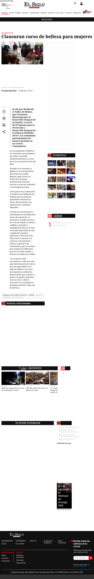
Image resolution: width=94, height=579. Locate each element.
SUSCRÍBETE (5, 14)
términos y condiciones (79, 566)
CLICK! (4, 544)
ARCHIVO (69, 13)
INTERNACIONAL (34, 13)
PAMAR (31, 295)
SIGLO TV (62, 13)
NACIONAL (25, 13)
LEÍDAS (57, 215)
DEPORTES (51, 13)
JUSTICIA (11, 13)
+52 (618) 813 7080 (76, 572)
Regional (47, 19)
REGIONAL (18, 13)
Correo (4, 126)
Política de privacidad (20, 556)
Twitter (4, 120)
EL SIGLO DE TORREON (48, 542)
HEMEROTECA (77, 13)
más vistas (67, 443)
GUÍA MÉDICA (21, 541)
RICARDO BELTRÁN (9, 91)
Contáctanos (5, 561)
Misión (3, 555)
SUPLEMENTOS (7, 541)
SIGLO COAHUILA (62, 542)
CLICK (57, 13)
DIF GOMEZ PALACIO (7, 33)
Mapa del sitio (21, 563)
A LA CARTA (20, 544)
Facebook (4, 113)
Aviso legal (19, 560)
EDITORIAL (44, 13)
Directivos (4, 558)
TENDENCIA (59, 155)
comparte (4, 133)
